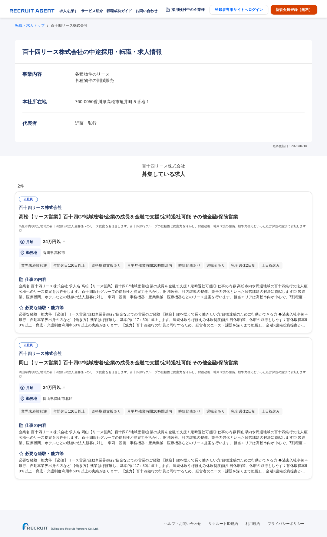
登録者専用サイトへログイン (239, 10)
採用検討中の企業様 (188, 10)
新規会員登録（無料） (294, 10)
